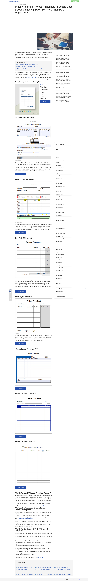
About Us (15, 579)
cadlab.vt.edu (17, 433)
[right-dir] (86, 290)
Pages (42, 96)
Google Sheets (44, 89)
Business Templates (22, 4)
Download (45, 101)
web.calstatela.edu (18, 160)
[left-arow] (2, 290)
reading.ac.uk (17, 277)
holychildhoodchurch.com (19, 484)
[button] (80, 1)
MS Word (43, 92)
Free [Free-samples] (75, 1)
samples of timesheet (31, 77)
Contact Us (9, 579)
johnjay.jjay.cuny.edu (18, 222)
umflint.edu (17, 333)
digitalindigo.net (18, 385)
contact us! (40, 557)
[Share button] (10, 290)
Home (16, 4)
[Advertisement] (44, 23)
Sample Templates (77, 579)
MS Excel (43, 91)
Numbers (43, 94)
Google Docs (44, 87)
